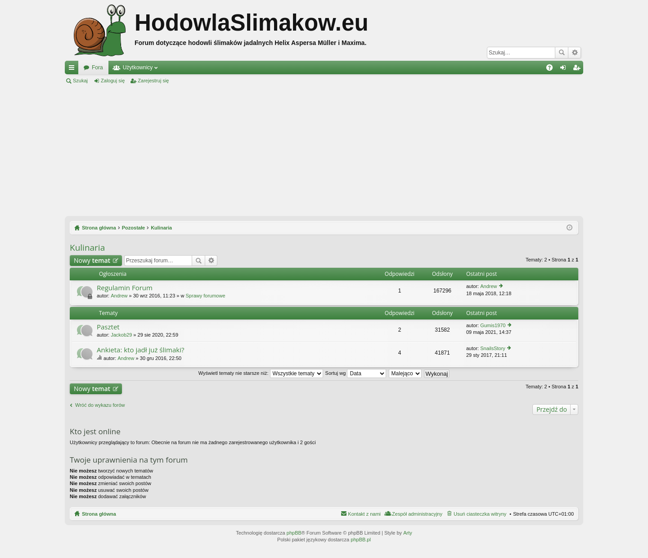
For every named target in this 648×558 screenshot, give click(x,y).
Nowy (92, 260)
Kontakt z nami (364, 514)
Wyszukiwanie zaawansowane (574, 52)
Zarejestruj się (153, 80)
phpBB (294, 533)
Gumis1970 (492, 325)
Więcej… (73, 69)
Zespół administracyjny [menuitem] (417, 514)
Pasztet (108, 327)
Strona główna (99, 514)
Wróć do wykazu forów (100, 405)
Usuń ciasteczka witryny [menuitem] (480, 514)
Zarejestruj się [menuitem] (578, 69)
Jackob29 (121, 335)
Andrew (119, 295)
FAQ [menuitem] (552, 69)
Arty (407, 533)
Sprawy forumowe (205, 295)
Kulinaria (87, 247)
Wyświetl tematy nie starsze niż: (260, 373)
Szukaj (561, 52)
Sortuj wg (356, 373)
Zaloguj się (113, 80)
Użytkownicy (138, 67)
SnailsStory (492, 348)
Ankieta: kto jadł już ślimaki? (140, 350)
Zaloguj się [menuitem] (565, 69)
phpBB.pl (361, 539)
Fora (97, 67)
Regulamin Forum (125, 288)
